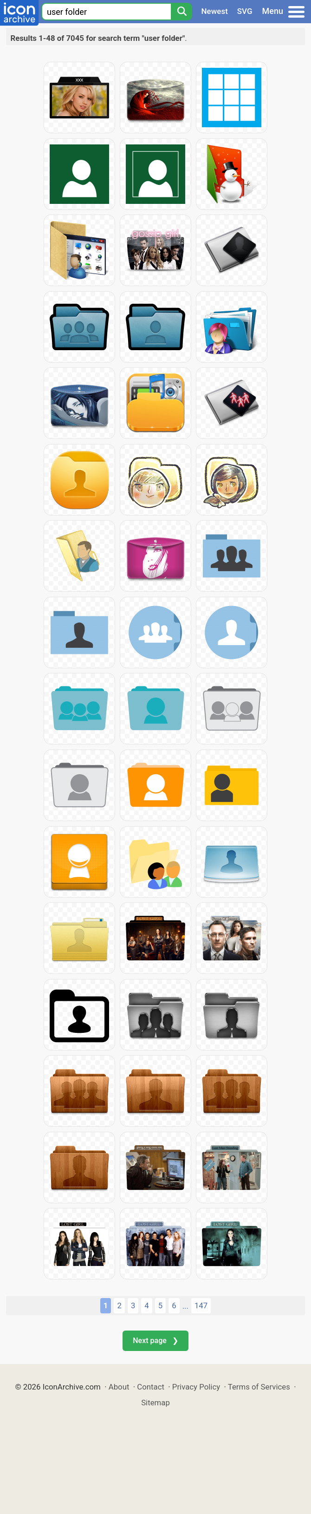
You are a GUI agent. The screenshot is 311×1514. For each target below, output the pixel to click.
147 (200, 1305)
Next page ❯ (155, 1340)
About (119, 1386)
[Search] (181, 11)
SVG (245, 11)
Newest (214, 11)
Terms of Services (259, 1386)
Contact (150, 1386)
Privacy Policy (196, 1386)
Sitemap (155, 1402)
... (185, 1306)
